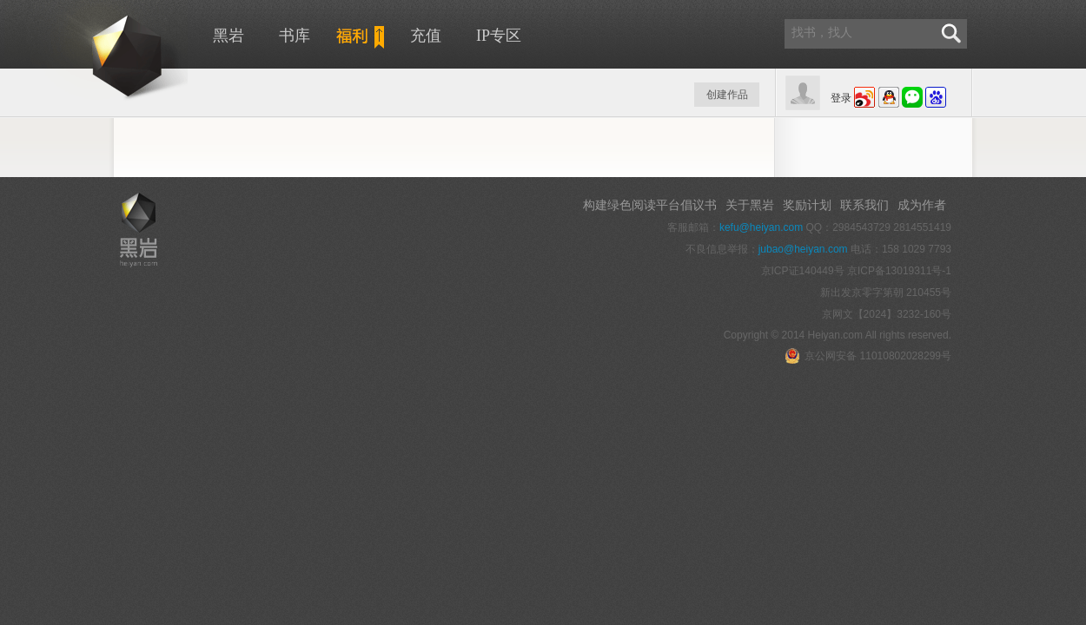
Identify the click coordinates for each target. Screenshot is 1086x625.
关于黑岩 (749, 205)
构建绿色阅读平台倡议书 (650, 205)
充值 (425, 35)
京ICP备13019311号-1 (899, 271)
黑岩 (96, 52)
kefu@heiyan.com (761, 227)
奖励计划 (807, 205)
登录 (841, 98)
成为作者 (921, 205)
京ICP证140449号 (802, 271)
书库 (294, 35)
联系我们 (864, 205)
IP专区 (498, 35)
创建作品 (727, 95)
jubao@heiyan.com (803, 249)
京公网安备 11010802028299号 (868, 356)
